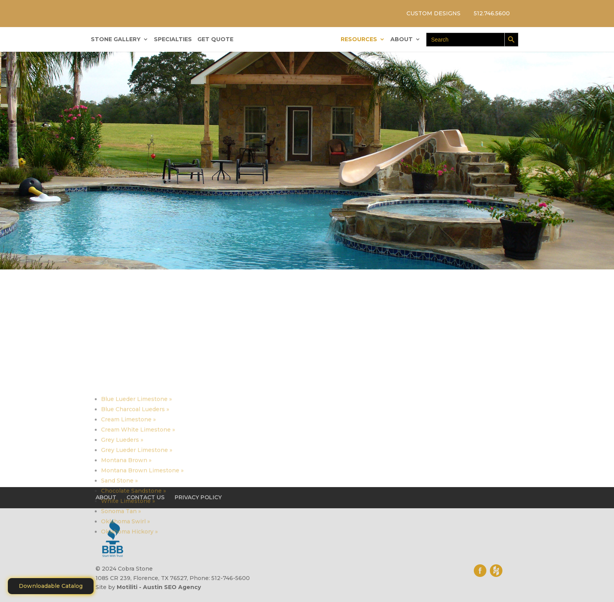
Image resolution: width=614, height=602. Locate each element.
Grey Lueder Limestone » (136, 524)
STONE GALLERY (116, 39)
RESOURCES (359, 39)
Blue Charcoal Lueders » (135, 483)
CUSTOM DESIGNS (433, 13)
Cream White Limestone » (138, 503)
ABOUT (401, 39)
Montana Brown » (126, 534)
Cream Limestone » (128, 493)
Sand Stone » (119, 554)
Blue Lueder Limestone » (136, 473)
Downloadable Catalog (51, 585)
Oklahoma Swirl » (125, 595)
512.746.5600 (492, 13)
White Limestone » (128, 575)
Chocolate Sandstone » (133, 565)
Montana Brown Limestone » (142, 544)
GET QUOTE (215, 39)
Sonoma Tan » (121, 585)
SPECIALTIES (173, 39)
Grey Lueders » (122, 514)
